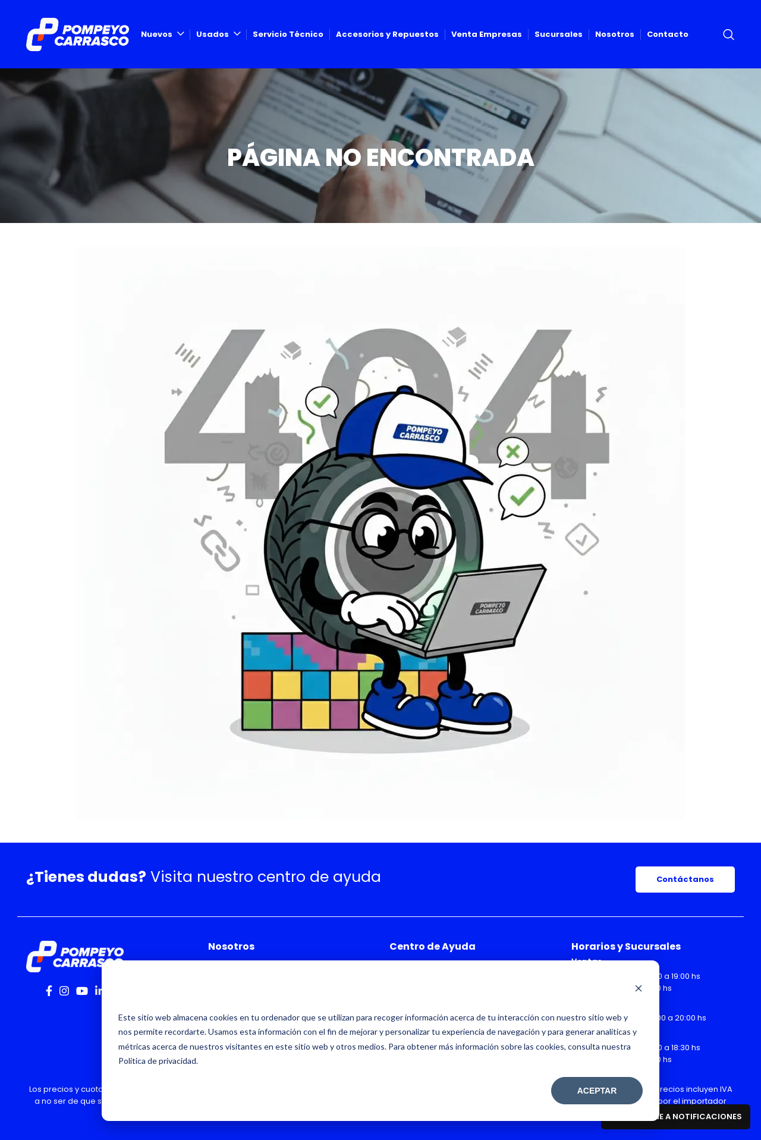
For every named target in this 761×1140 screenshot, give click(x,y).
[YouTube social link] (82, 990)
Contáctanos (685, 879)
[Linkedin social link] (100, 990)
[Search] (729, 34)
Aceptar (597, 1090)
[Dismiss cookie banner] (638, 989)
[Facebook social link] (49, 990)
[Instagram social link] (64, 990)
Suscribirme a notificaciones (675, 1116)
